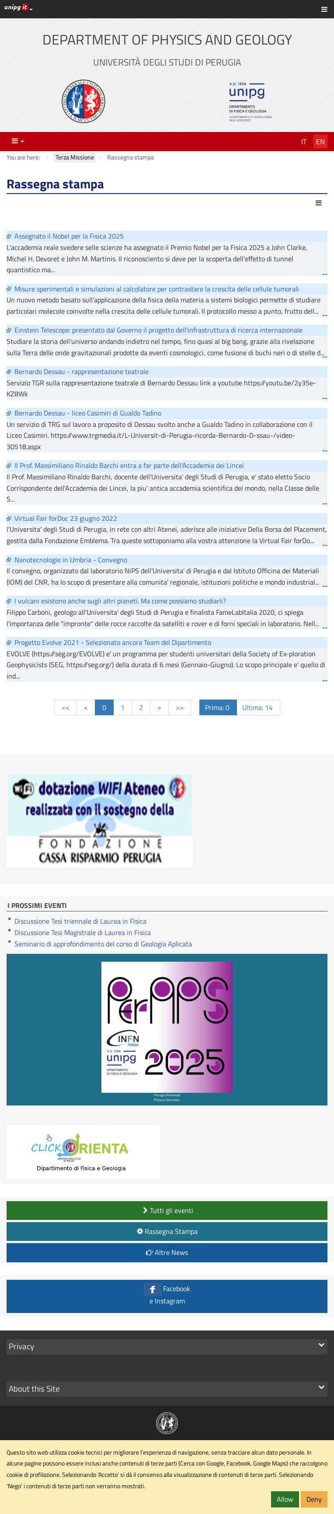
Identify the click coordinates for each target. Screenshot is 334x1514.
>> (179, 707)
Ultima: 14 (258, 707)
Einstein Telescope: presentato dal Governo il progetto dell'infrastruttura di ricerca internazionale (158, 330)
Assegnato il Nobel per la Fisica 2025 (69, 236)
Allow (285, 1499)
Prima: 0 (218, 707)
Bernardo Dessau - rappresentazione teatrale (81, 371)
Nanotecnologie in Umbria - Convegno (70, 559)
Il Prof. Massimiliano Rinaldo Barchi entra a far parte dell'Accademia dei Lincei (129, 465)
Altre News (167, 1252)
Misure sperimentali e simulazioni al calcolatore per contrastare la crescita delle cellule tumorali (156, 289)
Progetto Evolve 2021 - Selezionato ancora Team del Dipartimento (112, 642)
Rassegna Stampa (166, 1231)
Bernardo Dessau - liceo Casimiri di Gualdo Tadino (87, 413)
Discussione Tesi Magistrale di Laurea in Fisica (82, 932)
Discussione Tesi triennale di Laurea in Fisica (80, 921)
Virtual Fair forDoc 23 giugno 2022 (65, 518)
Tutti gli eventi (167, 1210)
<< (65, 707)
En (320, 141)
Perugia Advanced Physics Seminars (167, 1032)
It (303, 141)
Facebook (167, 1294)
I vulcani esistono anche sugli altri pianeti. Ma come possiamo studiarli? (120, 601)
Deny (314, 1499)
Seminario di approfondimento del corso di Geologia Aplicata (103, 944)
